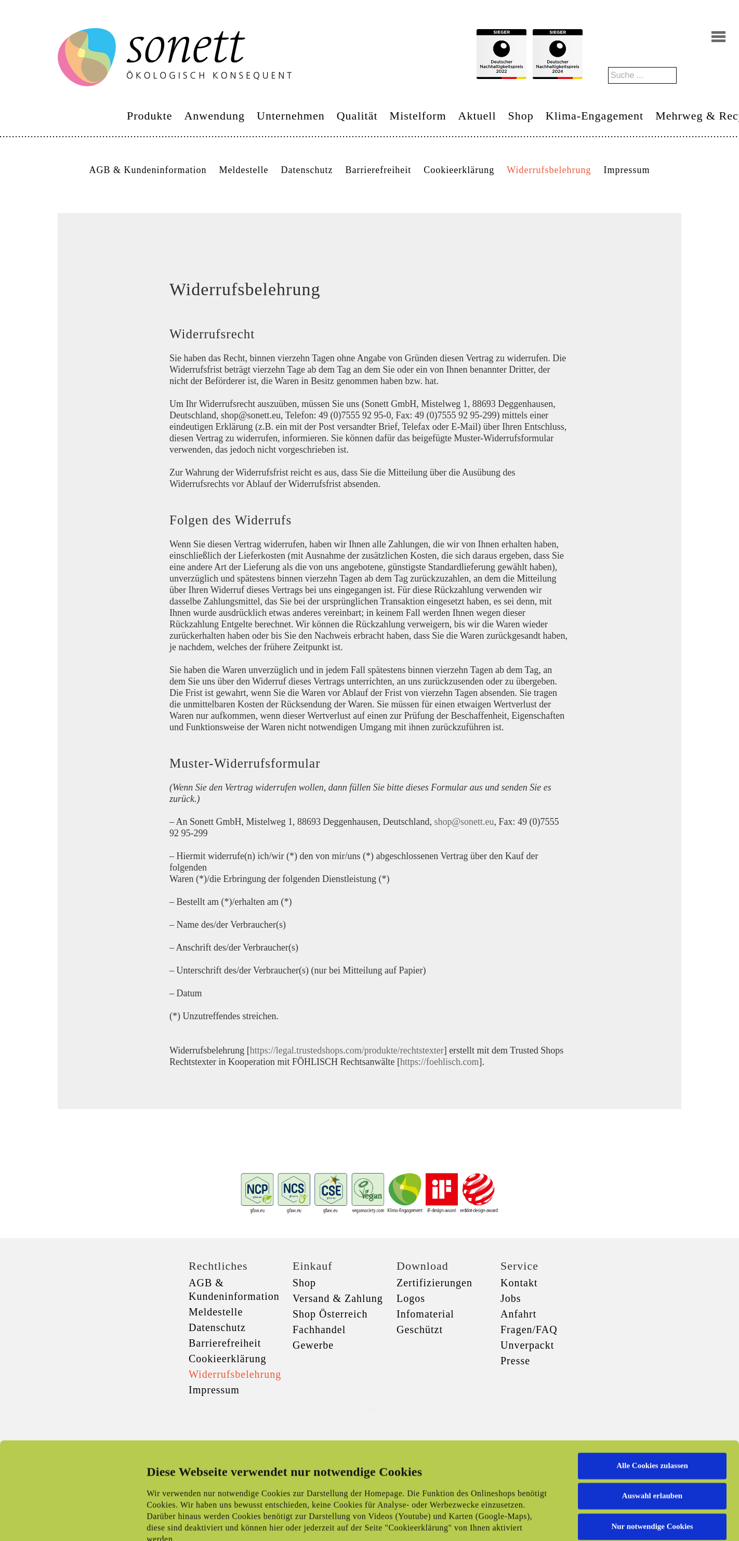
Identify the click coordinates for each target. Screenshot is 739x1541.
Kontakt (518, 1282)
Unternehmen (291, 115)
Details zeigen (536, 1521)
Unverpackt (527, 1345)
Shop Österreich (330, 1314)
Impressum (627, 170)
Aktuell (477, 115)
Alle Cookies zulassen (652, 1375)
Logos (411, 1298)
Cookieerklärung (459, 170)
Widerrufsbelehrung (549, 170)
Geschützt (420, 1329)
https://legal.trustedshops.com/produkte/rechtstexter (347, 1050)
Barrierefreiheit (378, 170)
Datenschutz (307, 170)
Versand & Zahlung (338, 1298)
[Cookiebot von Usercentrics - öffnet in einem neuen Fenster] (67, 1521)
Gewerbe (313, 1345)
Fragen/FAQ (529, 1329)
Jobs (510, 1298)
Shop (521, 115)
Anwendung (214, 115)
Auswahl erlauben (652, 1405)
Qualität (357, 115)
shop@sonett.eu (464, 821)
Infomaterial (425, 1314)
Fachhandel (319, 1329)
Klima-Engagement (594, 115)
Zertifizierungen (434, 1282)
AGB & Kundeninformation (147, 170)
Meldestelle (243, 170)
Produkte (149, 115)
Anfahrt (518, 1314)
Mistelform (418, 115)
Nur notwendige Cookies (652, 1435)
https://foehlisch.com (439, 1062)
